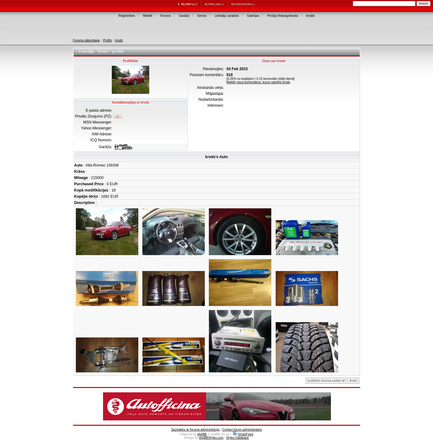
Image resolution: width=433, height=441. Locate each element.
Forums (165, 15)
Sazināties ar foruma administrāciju (195, 429)
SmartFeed (243, 434)
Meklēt (147, 15)
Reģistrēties (126, 15)
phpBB (202, 434)
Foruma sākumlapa (86, 40)
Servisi (202, 15)
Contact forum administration (242, 429)
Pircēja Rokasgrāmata (282, 15)
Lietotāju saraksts (226, 15)
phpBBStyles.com (211, 437)
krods (119, 40)
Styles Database (237, 437)
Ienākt (310, 15)
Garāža (184, 15)
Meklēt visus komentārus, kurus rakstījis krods (258, 82)
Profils (107, 40)
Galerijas (253, 15)
